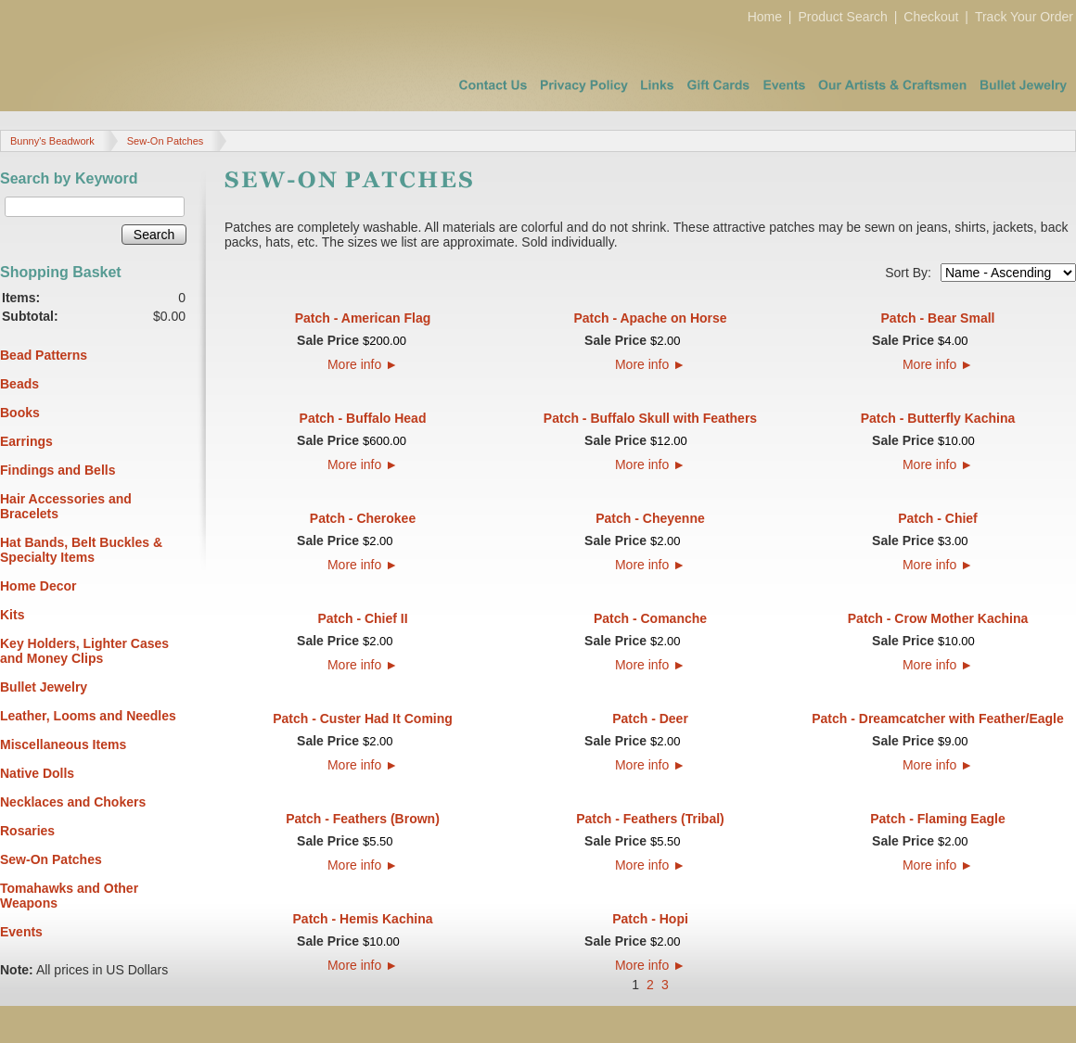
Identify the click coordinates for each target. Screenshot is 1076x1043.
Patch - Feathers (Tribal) (650, 818)
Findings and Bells (57, 470)
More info (362, 364)
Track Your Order (1024, 16)
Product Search (843, 16)
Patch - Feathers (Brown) (363, 818)
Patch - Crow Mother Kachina (938, 618)
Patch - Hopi (650, 918)
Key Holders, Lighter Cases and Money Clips (84, 651)
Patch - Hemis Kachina (363, 918)
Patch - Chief (938, 518)
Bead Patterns (43, 355)
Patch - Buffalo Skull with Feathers (650, 418)
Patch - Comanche (650, 618)
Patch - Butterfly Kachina (938, 418)
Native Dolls (37, 773)
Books (20, 412)
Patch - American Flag (363, 318)
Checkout (930, 16)
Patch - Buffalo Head (363, 418)
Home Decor (38, 586)
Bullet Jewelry (43, 687)
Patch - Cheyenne (650, 518)
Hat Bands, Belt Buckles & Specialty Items (81, 550)
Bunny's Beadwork (52, 140)
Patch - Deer (650, 718)
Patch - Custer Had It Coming (363, 718)
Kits (12, 614)
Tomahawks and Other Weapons (69, 895)
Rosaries (27, 830)
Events (21, 931)
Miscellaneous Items (63, 744)
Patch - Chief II (362, 618)
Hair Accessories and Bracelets (66, 506)
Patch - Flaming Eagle (937, 818)
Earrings (26, 441)
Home (765, 16)
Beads (19, 383)
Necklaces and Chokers (73, 802)
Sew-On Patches (165, 140)
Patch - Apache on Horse (649, 318)
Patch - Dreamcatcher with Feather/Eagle (938, 718)
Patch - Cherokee (363, 518)
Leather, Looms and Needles (88, 715)
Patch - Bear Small (938, 318)
